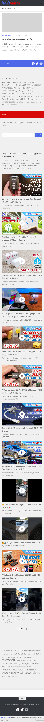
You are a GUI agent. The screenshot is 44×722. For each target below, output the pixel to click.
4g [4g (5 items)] (2, 650)
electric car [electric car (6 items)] (5, 654)
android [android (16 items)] (10, 650)
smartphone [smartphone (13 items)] (7, 663)
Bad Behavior (5, 718)
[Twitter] (37, 63)
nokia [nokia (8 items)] (21, 660)
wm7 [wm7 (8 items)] (6, 676)
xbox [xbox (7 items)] (15, 676)
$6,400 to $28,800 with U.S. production (16, 102)
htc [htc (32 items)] (28, 653)
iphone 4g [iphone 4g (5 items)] (4, 657)
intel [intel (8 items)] (32, 654)
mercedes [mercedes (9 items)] (14, 657)
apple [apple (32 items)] (17, 650)
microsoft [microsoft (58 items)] (8, 660)
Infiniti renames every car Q (17, 39)
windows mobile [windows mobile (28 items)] (11, 669)
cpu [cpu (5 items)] (41, 650)
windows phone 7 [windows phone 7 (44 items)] (21, 674)
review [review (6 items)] (36, 660)
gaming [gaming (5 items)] (13, 654)
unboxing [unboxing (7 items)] (13, 666)
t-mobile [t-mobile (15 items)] (34, 663)
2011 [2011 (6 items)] (5, 650)
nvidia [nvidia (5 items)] (24, 660)
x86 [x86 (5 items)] (13, 676)
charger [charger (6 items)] (32, 650)
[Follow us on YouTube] (40, 63)
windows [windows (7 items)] (23, 666)
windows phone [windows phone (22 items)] (10, 672)
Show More (26, 168)
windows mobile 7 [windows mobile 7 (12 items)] (28, 670)
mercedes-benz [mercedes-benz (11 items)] (25, 657)
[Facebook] (33, 63)
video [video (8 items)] (18, 667)
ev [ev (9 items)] (9, 654)
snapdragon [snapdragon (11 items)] (17, 663)
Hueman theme (34, 704)
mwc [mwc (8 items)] (17, 660)
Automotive (6, 35)
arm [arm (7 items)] (22, 650)
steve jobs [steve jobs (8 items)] (25, 664)
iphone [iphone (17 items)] (37, 653)
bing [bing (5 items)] (28, 650)
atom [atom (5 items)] (25, 650)
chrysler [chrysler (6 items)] (37, 650)
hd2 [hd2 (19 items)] (24, 653)
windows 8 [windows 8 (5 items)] (29, 666)
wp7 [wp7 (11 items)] (9, 676)
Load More (22, 629)
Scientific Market (8, 91)
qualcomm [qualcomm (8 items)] (30, 660)
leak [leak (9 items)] (9, 657)
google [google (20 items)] (18, 653)
